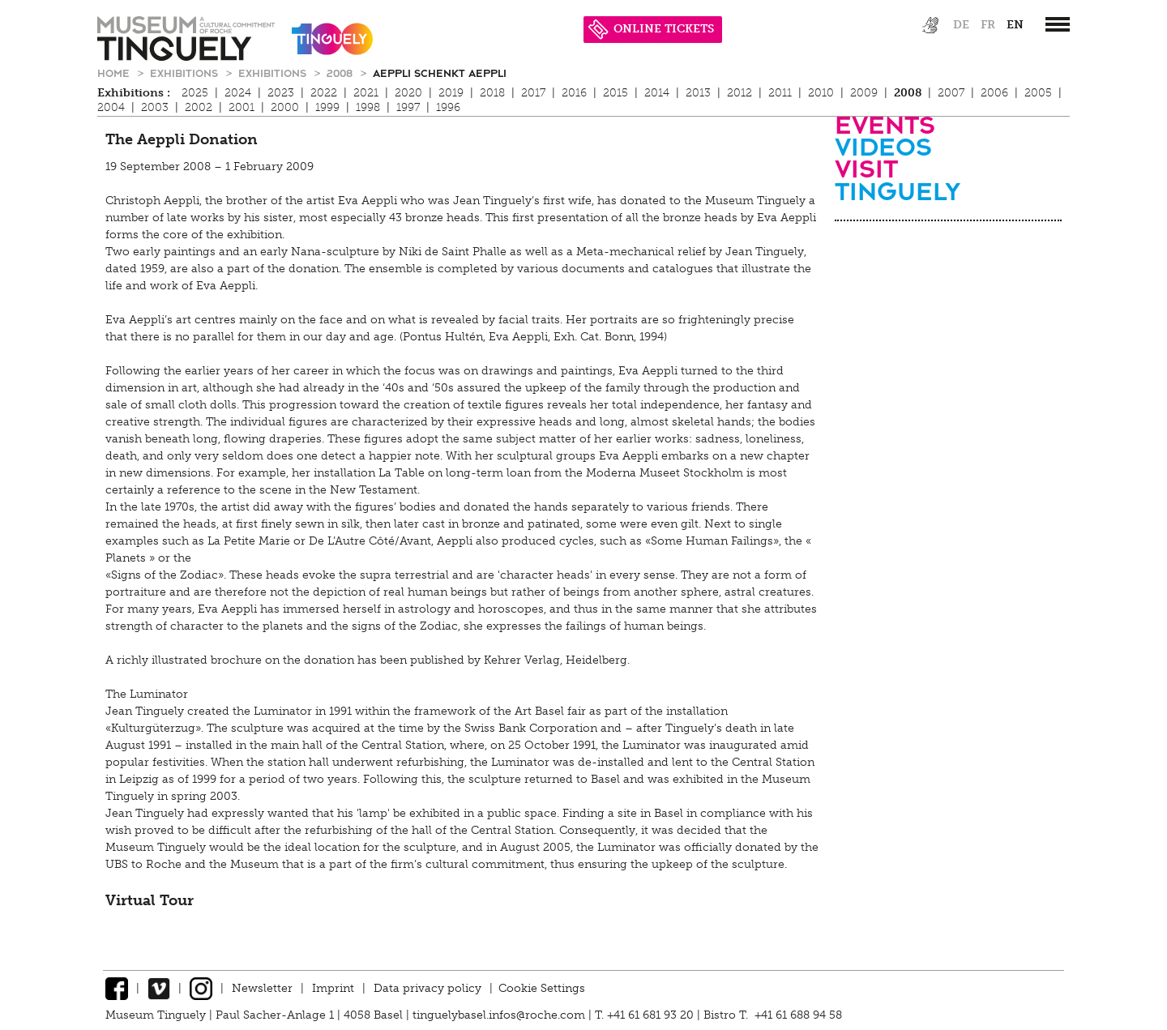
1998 (368, 107)
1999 (327, 107)
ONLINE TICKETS (651, 29)
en (1015, 25)
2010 (821, 93)
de (961, 25)
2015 (615, 93)
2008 (341, 72)
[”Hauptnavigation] (1057, 24)
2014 (656, 93)
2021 (365, 93)
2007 (951, 93)
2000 (285, 107)
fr (988, 25)
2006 (994, 93)
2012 (739, 93)
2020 (408, 93)
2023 (280, 93)
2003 (155, 107)
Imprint (333, 988)
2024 (237, 93)
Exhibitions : (133, 93)
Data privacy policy (427, 988)
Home (115, 72)
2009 (864, 93)
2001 (241, 107)
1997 (408, 107)
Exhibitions (185, 72)
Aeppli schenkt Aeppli (440, 72)
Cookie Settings (541, 988)
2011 (780, 93)
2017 (533, 93)
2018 (492, 93)
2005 (1038, 93)
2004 (111, 107)
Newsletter (262, 988)
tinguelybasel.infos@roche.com (500, 1015)
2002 (198, 107)
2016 (574, 93)
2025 (195, 93)
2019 (451, 93)
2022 (323, 93)
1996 (448, 107)
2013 (698, 93)
